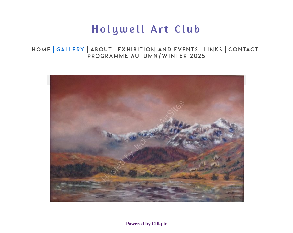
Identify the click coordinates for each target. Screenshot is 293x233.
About (101, 49)
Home (41, 49)
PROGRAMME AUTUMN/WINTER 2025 (146, 56)
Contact (243, 49)
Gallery (70, 49)
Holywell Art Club (146, 28)
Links (213, 49)
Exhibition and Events (158, 49)
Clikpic (159, 223)
